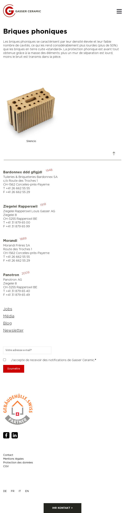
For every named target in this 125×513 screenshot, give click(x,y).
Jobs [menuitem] (7, 309)
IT (20, 491)
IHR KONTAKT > (62, 508)
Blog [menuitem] (7, 323)
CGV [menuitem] (6, 466)
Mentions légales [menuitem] (13, 459)
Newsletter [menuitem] (13, 331)
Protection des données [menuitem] (18, 462)
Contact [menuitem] (8, 455)
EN (27, 491)
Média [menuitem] (8, 316)
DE (5, 491)
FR (12, 491)
